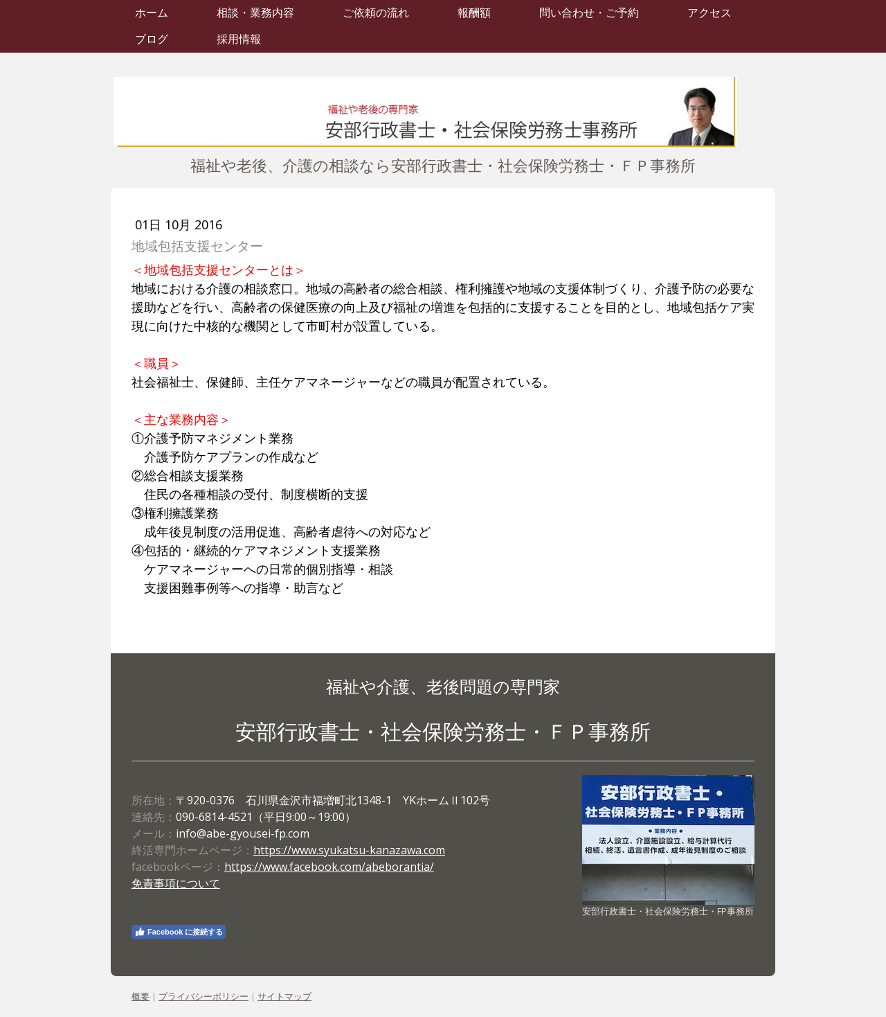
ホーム (151, 13)
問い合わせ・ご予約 (589, 13)
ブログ (151, 39)
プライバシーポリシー (203, 996)
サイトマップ (284, 996)
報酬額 (474, 13)
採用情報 (239, 39)
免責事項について (176, 883)
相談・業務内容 (255, 13)
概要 (141, 996)
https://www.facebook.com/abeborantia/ (329, 866)
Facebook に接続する (178, 931)
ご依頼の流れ (376, 13)
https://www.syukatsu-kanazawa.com (349, 850)
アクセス (709, 13)
